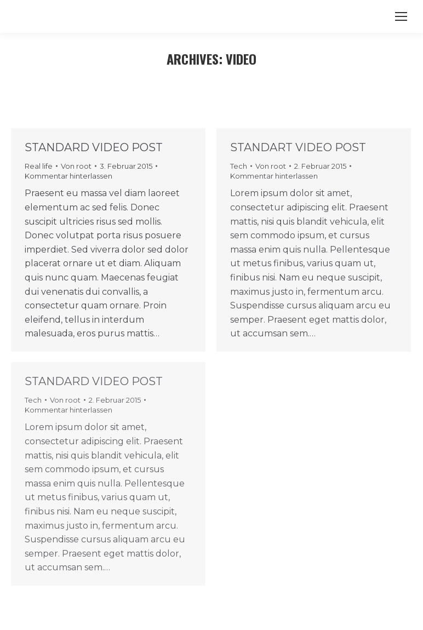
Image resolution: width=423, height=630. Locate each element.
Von (76, 166)
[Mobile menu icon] (401, 16)
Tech (238, 166)
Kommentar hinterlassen (68, 175)
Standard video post (94, 147)
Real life (39, 166)
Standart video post (298, 147)
